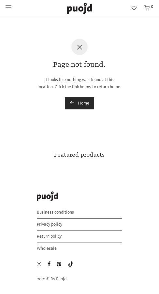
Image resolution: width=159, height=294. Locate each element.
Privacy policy (49, 224)
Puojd (61, 279)
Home (79, 102)
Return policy (49, 236)
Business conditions (55, 212)
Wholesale (47, 248)
